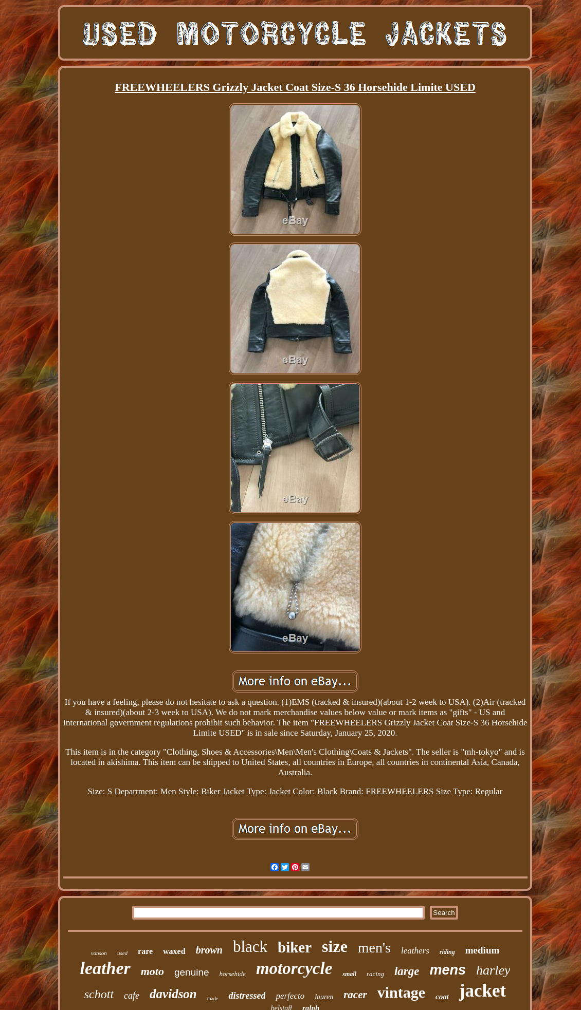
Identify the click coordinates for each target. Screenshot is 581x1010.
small (349, 974)
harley (493, 970)
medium (482, 950)
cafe (131, 995)
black (250, 947)
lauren (324, 997)
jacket (482, 991)
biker (295, 947)
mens (448, 970)
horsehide (233, 974)
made (213, 998)
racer (355, 994)
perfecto (290, 996)
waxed (174, 951)
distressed (246, 995)
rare (145, 951)
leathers (415, 951)
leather (105, 968)
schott (99, 994)
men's (374, 948)
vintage (401, 992)
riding (447, 952)
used (122, 953)
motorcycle (294, 968)
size (335, 946)
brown (209, 950)
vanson (99, 953)
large (407, 971)
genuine (191, 972)
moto (152, 971)
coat (442, 997)
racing (375, 974)
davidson (173, 994)
